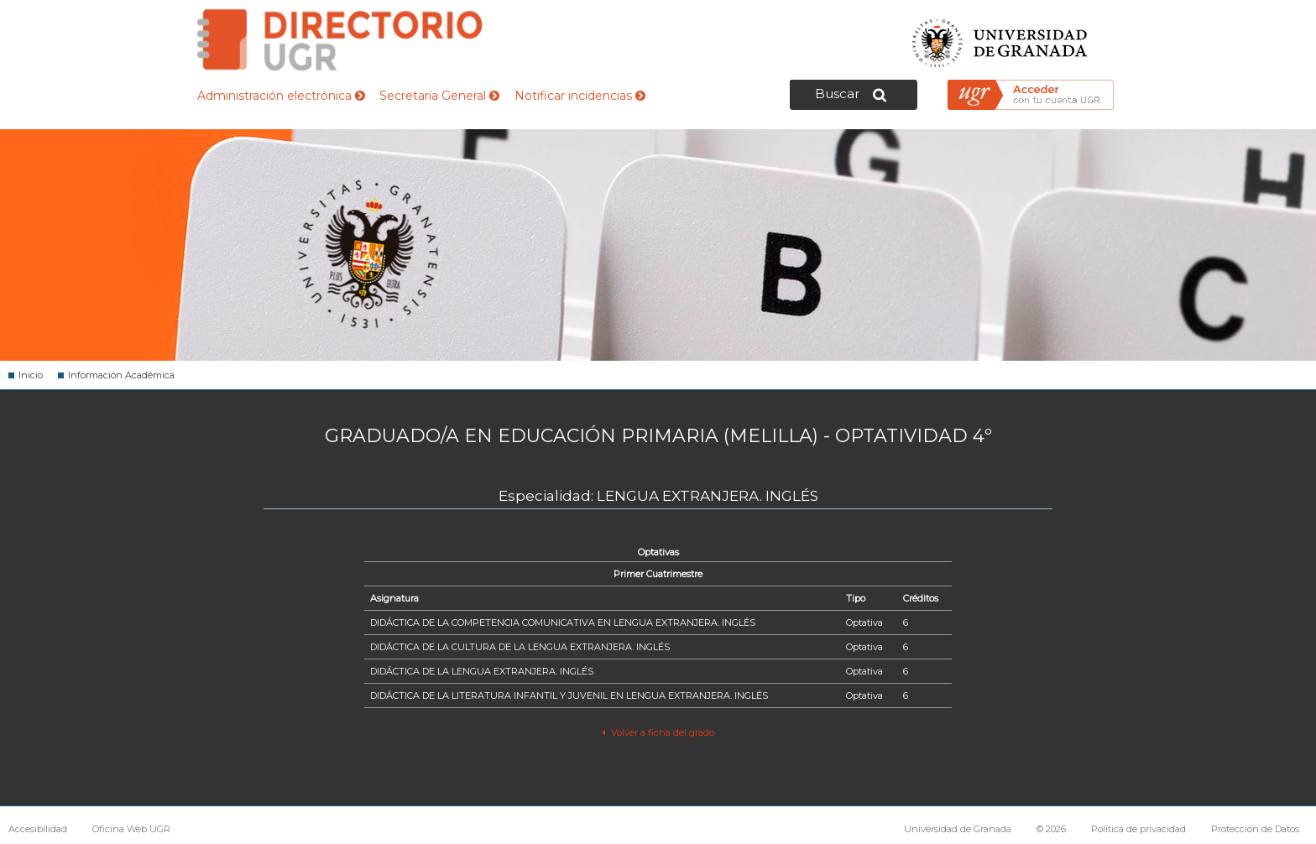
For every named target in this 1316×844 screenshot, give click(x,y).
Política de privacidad (1138, 829)
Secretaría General (439, 95)
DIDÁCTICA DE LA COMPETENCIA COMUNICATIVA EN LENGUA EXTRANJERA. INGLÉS (562, 622)
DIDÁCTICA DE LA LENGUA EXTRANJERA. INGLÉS (481, 671)
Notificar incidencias (579, 95)
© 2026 (1051, 829)
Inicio (30, 375)
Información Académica (121, 375)
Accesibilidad (37, 829)
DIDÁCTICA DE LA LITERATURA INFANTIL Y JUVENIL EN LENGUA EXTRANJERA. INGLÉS (569, 695)
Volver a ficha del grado (657, 732)
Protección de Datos (1255, 829)
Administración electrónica (281, 95)
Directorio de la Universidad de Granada (340, 39)
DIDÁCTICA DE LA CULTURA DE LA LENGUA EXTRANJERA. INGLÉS (520, 647)
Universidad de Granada (1000, 38)
